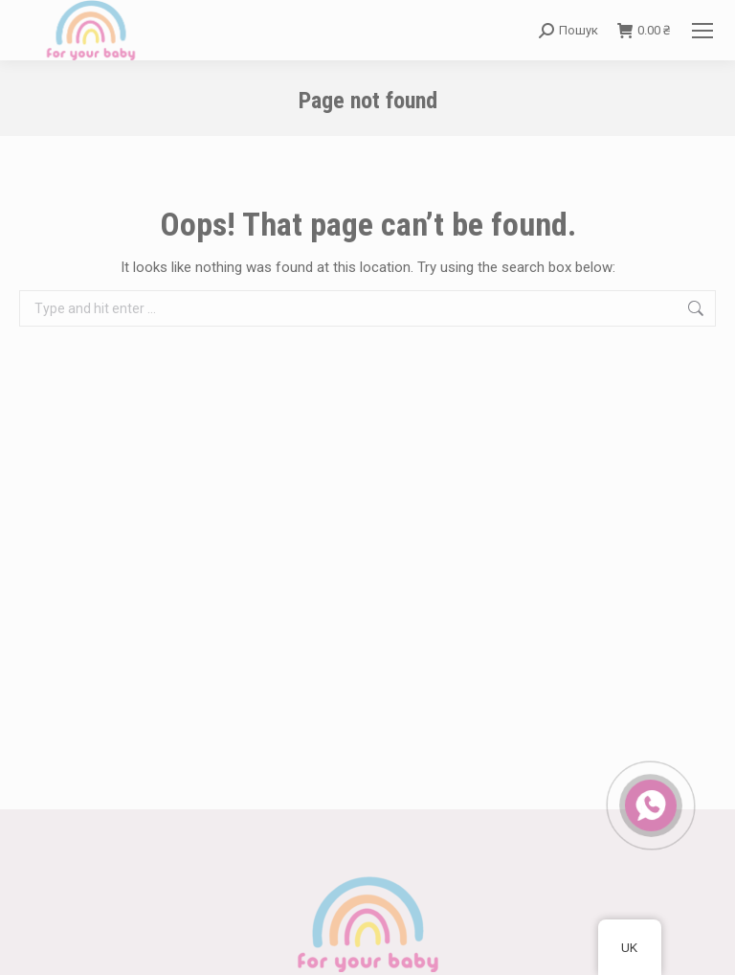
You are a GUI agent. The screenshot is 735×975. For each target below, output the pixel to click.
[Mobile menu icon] (702, 30)
